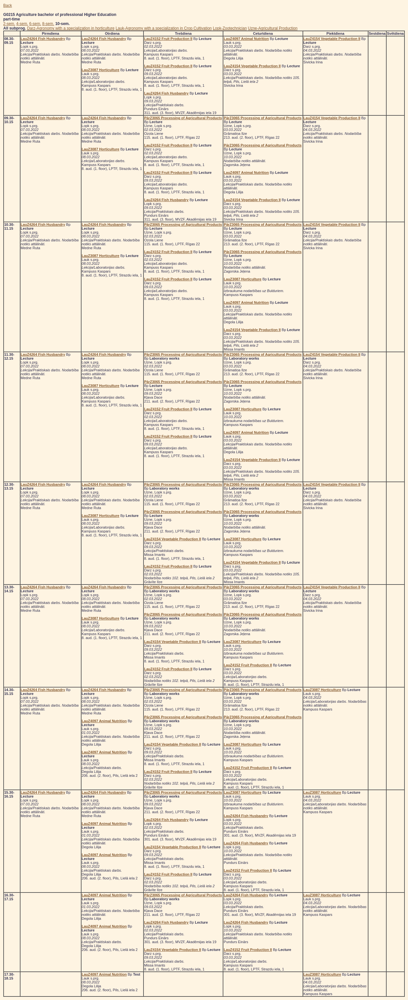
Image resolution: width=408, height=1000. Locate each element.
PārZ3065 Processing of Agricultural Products (183, 118)
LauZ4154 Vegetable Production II (252, 66)
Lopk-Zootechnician (230, 28)
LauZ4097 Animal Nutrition (246, 39)
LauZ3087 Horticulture (100, 70)
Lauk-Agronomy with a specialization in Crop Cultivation (164, 28)
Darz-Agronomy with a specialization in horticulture (70, 28)
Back (7, 5)
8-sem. (48, 23)
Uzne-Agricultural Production (273, 28)
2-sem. (9, 23)
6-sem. (35, 23)
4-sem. (22, 23)
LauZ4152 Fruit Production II (168, 39)
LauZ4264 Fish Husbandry (43, 39)
